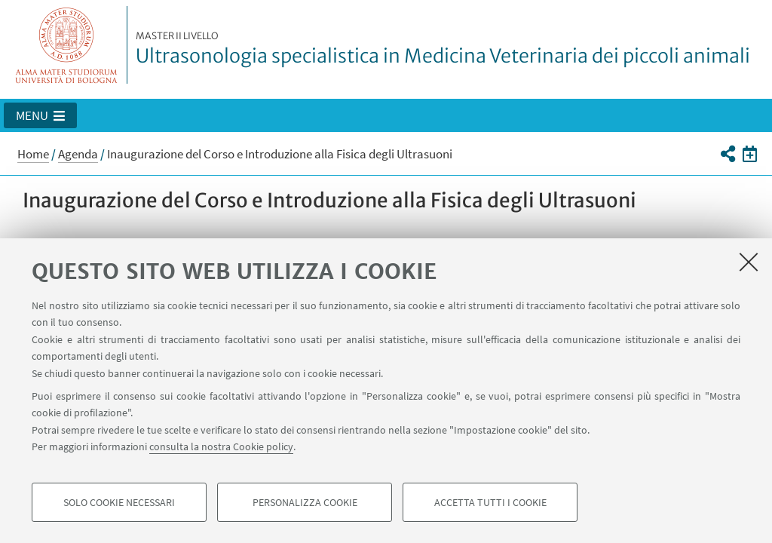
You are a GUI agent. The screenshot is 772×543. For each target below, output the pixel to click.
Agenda (78, 154)
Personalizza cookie (305, 502)
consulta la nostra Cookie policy (221, 446)
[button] (40, 115)
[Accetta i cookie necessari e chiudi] (749, 262)
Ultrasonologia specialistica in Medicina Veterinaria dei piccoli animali (443, 49)
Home (33, 154)
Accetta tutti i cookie (490, 502)
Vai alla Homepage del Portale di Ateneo (66, 45)
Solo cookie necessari (119, 502)
